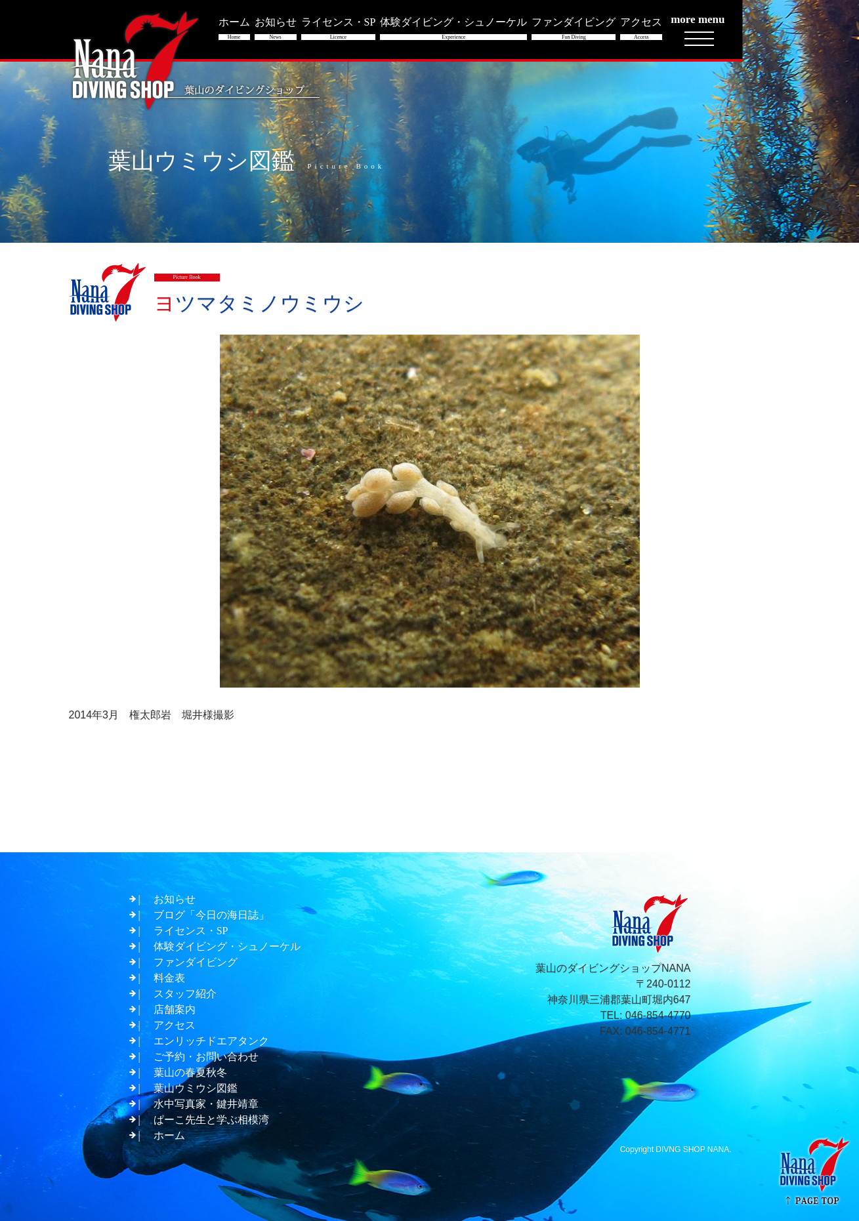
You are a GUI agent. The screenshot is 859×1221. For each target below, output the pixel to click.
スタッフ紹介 (185, 993)
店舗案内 (175, 1009)
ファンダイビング (196, 962)
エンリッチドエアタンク (211, 1040)
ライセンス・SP (191, 930)
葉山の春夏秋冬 (190, 1072)
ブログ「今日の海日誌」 (211, 915)
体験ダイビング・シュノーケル (227, 946)
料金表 (169, 977)
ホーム (169, 1135)
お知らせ (175, 899)
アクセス (175, 1025)
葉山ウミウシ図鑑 (196, 1088)
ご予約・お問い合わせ (206, 1056)
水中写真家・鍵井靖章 (206, 1103)
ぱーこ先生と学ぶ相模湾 (211, 1119)
